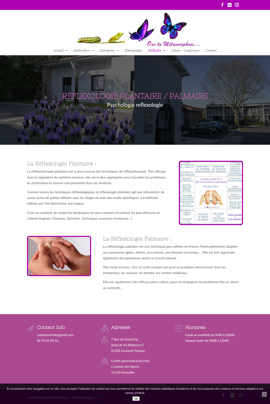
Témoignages (133, 51)
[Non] (264, 394)
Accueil (58, 51)
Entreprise (107, 51)
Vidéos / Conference (185, 51)
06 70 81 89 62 (47, 340)
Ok (136, 398)
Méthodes (154, 51)
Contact (211, 51)
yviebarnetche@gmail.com (55, 335)
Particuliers (81, 51)
